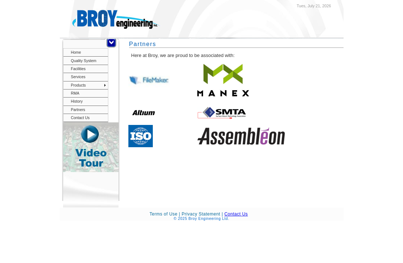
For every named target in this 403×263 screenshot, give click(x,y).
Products (78, 85)
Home (76, 52)
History (76, 101)
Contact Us (80, 118)
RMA (75, 93)
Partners (78, 110)
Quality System (83, 61)
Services (78, 77)
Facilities (78, 69)
